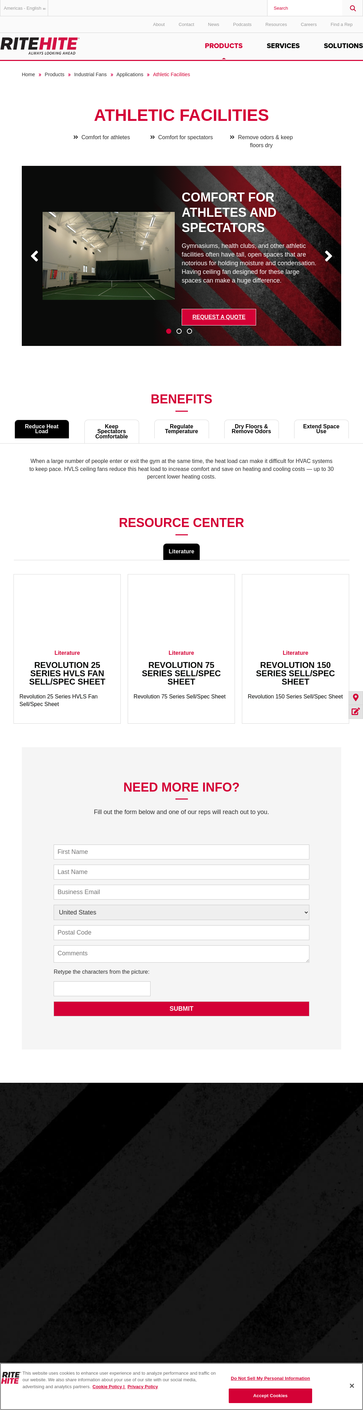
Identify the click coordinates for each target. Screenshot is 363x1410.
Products (224, 46)
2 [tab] (179, 331)
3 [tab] (189, 331)
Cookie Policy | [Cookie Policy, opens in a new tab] (109, 1386)
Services (283, 46)
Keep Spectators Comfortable (111, 431)
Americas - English (26, 8)
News (213, 24)
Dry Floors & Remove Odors (251, 428)
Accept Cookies (270, 1395)
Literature (181, 551)
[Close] (352, 1385)
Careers (309, 24)
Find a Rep (341, 24)
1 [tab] (168, 331)
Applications (130, 74)
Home (28, 74)
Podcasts (242, 24)
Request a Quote (219, 317)
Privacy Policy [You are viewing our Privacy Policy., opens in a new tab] (142, 1386)
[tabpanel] (182, 261)
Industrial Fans (90, 74)
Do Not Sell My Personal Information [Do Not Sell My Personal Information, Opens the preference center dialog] (270, 1378)
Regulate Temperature (181, 428)
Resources (276, 24)
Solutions (343, 46)
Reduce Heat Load (41, 428)
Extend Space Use (321, 428)
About (159, 24)
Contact (186, 24)
